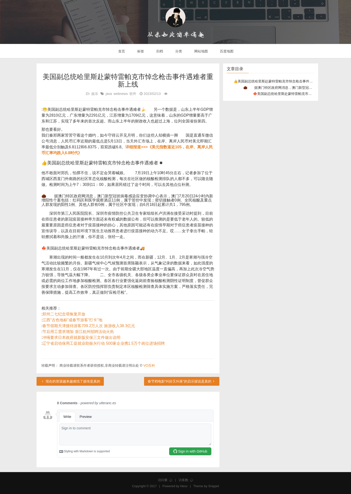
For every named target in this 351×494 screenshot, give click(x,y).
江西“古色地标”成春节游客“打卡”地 (72, 320)
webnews (121, 94)
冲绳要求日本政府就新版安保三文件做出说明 (81, 337)
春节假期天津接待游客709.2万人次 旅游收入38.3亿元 (88, 326)
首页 (121, 51)
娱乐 (94, 94)
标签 (140, 51)
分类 (178, 51)
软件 (132, 94)
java (109, 94)
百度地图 (226, 51)
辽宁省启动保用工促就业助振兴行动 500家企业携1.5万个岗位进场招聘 (103, 343)
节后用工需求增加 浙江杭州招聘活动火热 (78, 332)
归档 (159, 51)
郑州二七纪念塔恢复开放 (63, 314)
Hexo (183, 486)
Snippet (213, 486)
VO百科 (149, 365)
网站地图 (200, 51)
